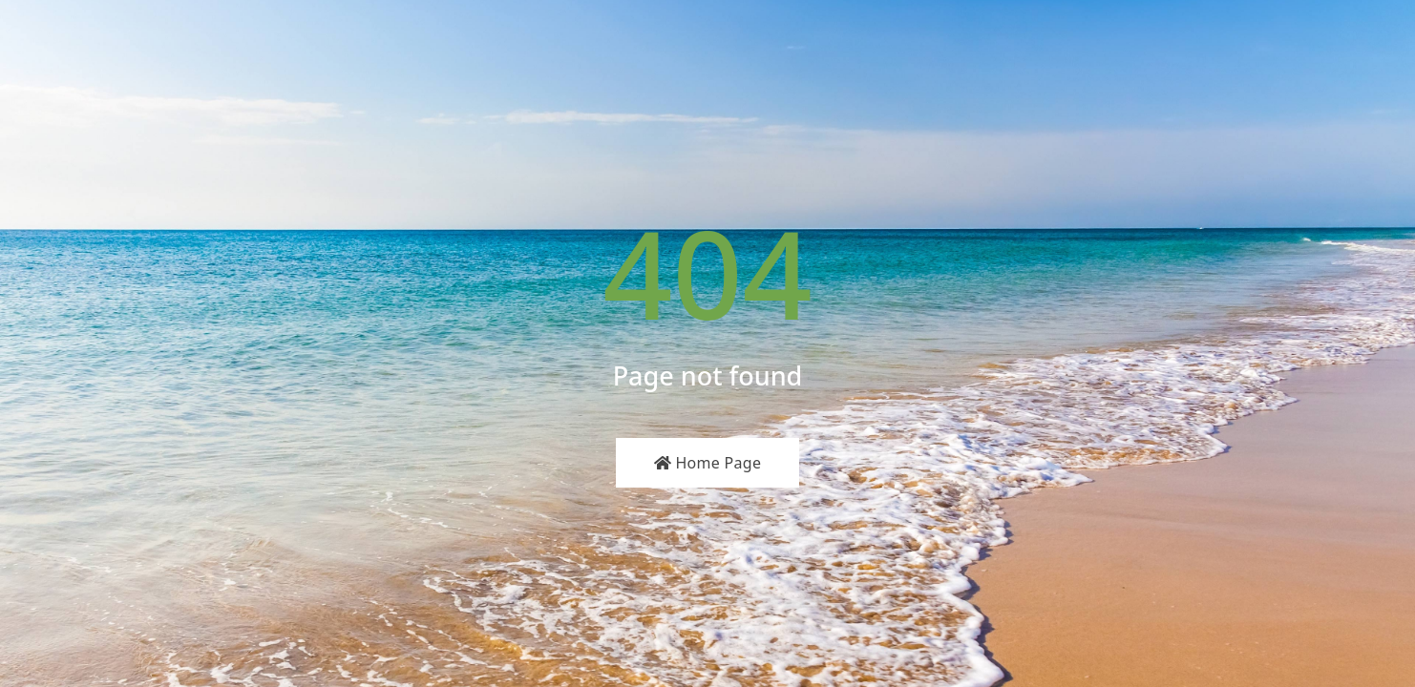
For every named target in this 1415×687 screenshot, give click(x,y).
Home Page (708, 462)
